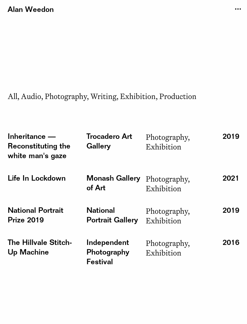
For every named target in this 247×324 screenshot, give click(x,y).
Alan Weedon (31, 10)
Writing (103, 96)
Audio (31, 96)
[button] (39, 146)
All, (13, 96)
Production (178, 96)
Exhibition (138, 96)
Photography (66, 96)
